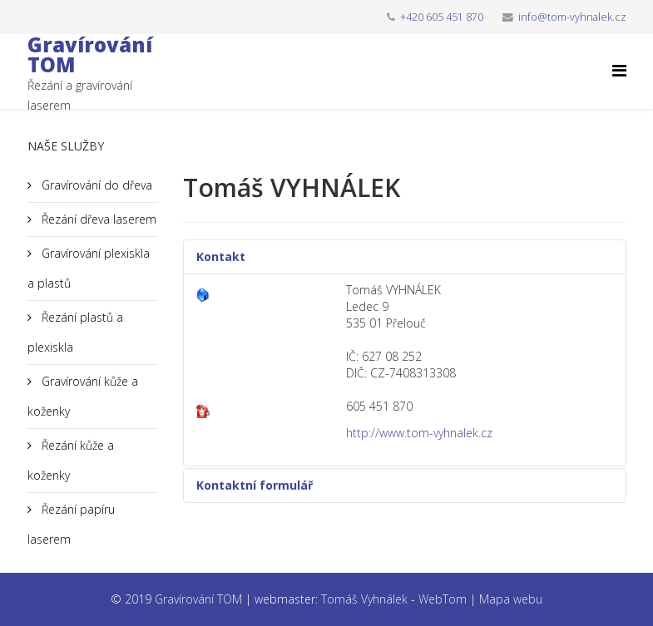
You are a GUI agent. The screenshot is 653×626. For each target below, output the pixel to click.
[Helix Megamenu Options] (619, 70)
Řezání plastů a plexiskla (75, 332)
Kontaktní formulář (254, 485)
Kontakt (220, 256)
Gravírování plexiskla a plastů (88, 268)
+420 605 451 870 (441, 17)
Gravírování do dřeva (95, 185)
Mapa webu (510, 599)
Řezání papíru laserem (71, 524)
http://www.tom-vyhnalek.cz (419, 433)
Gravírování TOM (89, 55)
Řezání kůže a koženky (70, 460)
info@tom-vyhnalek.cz (572, 17)
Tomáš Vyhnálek (364, 599)
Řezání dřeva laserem (97, 219)
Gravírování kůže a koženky (82, 396)
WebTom (442, 599)
